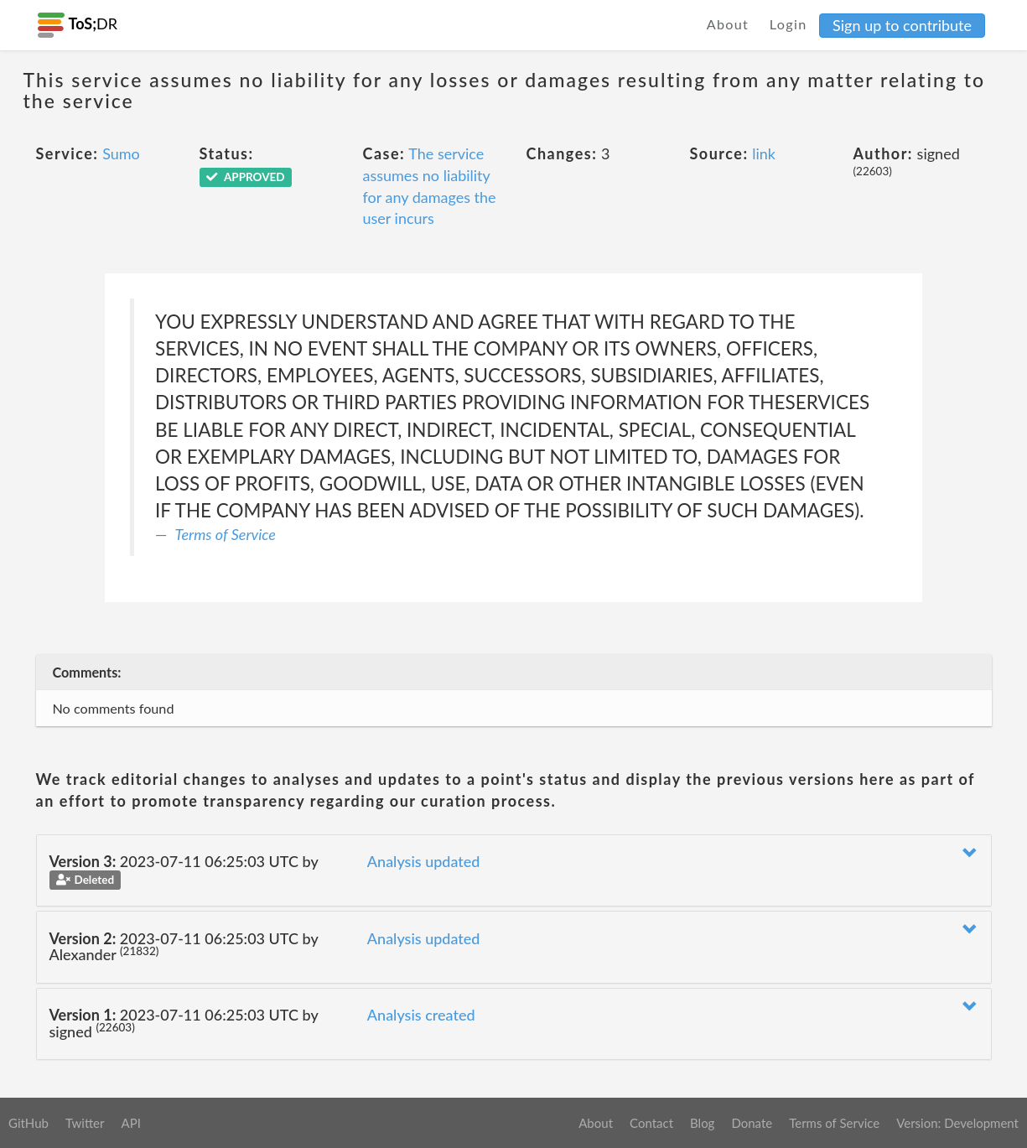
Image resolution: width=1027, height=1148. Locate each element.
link (763, 153)
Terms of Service (225, 534)
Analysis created (421, 1014)
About (728, 24)
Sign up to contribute (902, 25)
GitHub (28, 1122)
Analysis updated (423, 861)
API (130, 1122)
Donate (751, 1122)
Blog (702, 1122)
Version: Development (957, 1122)
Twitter (85, 1122)
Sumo (121, 153)
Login (788, 24)
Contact (651, 1122)
